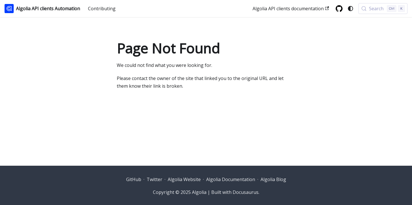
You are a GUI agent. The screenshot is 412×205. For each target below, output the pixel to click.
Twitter (154, 179)
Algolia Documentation (230, 179)
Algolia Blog (273, 179)
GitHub (133, 179)
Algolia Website (184, 179)
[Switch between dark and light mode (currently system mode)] (350, 8)
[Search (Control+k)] (382, 8)
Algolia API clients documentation (291, 8)
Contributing (102, 8)
